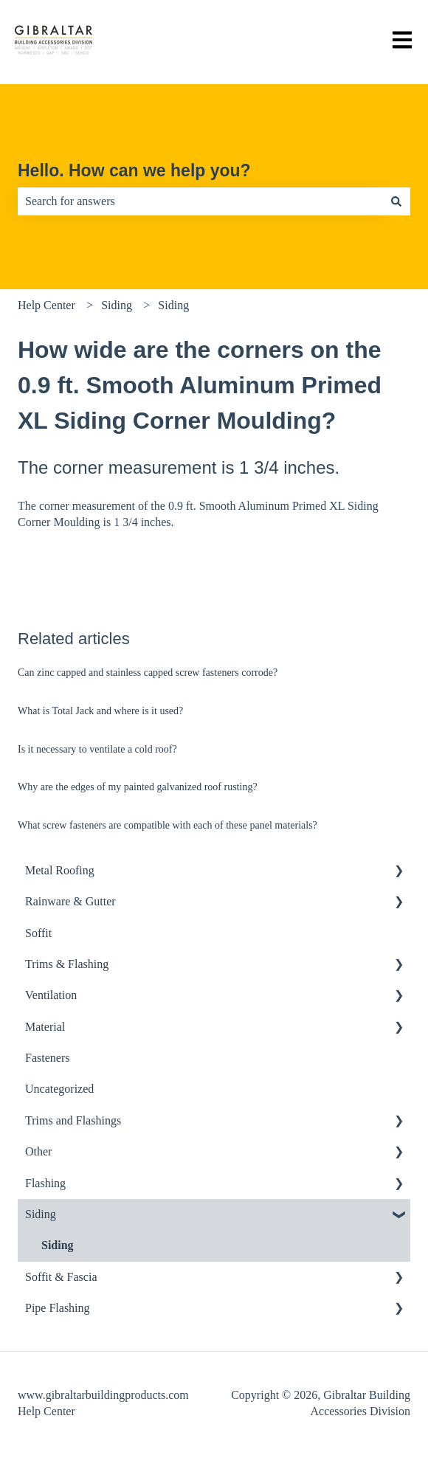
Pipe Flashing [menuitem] (57, 1308)
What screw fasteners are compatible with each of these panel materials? (169, 825)
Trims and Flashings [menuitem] (73, 1120)
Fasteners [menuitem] (47, 1057)
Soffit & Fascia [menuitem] (61, 1277)
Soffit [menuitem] (38, 933)
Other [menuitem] (38, 1151)
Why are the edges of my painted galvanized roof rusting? (138, 786)
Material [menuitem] (45, 1026)
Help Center (46, 305)
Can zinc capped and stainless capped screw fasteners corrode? (147, 672)
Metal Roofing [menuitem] (59, 870)
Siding (116, 305)
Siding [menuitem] (40, 1214)
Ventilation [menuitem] (51, 995)
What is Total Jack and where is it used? (102, 710)
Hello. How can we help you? (134, 170)
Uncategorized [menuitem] (59, 1088)
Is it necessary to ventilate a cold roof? (97, 749)
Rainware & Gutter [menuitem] (70, 901)
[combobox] (200, 201)
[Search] (396, 201)
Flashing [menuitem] (45, 1183)
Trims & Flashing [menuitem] (66, 964)
